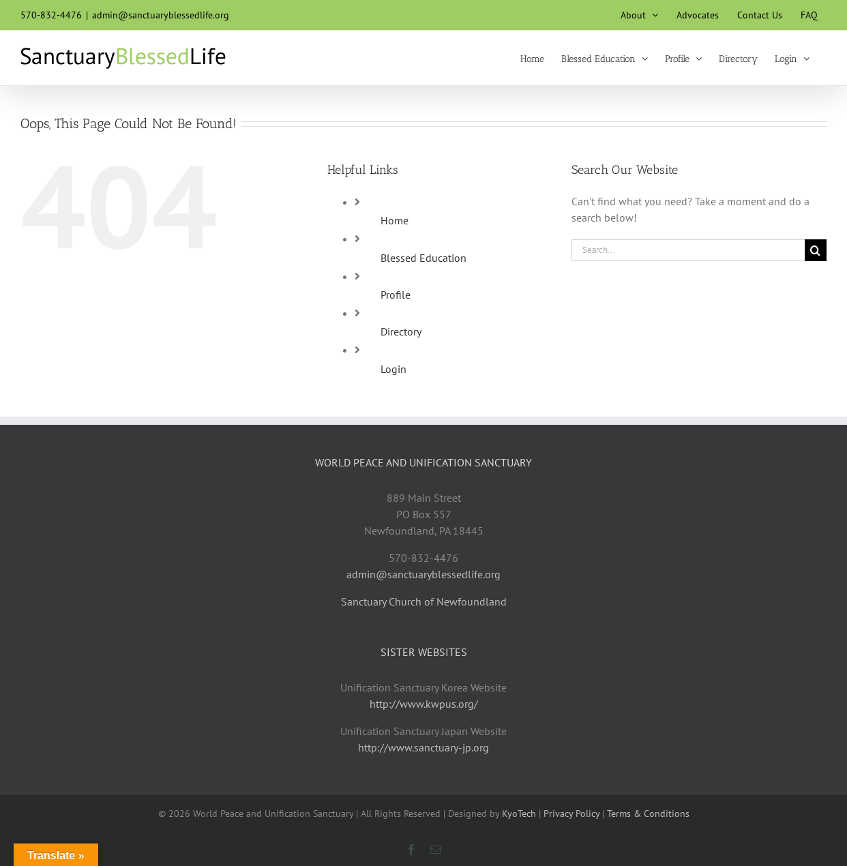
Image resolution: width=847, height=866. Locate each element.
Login (393, 369)
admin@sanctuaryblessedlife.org (160, 15)
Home (394, 220)
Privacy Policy (571, 813)
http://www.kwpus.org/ (424, 704)
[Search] (816, 250)
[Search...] (688, 250)
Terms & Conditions (648, 813)
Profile (396, 294)
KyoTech (519, 813)
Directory (401, 331)
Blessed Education (423, 258)
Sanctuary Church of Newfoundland (424, 601)
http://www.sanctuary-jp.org (423, 747)
